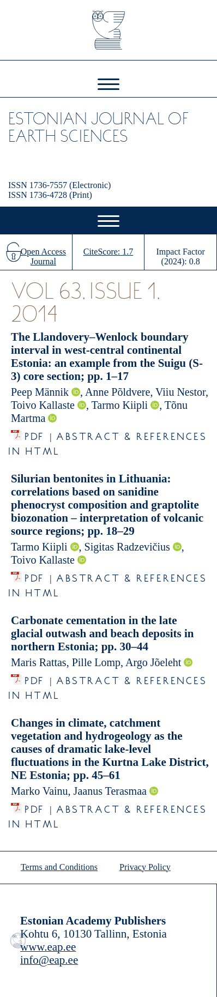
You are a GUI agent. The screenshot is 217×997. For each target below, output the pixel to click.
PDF (35, 433)
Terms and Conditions (59, 867)
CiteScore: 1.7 (108, 251)
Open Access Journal (43, 256)
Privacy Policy (145, 867)
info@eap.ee (49, 959)
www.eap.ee (48, 946)
